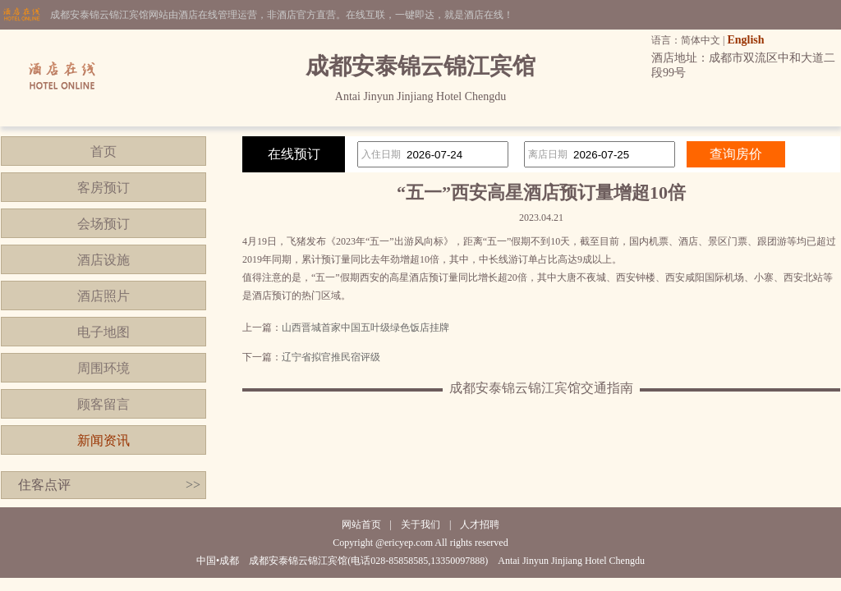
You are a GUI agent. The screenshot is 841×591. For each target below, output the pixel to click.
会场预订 (103, 224)
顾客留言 (103, 404)
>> (193, 485)
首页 (103, 151)
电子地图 (103, 332)
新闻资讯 (103, 440)
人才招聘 (479, 524)
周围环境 (103, 368)
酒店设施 (103, 260)
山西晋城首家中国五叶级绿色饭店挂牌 (365, 327)
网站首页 (361, 524)
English (745, 40)
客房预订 (103, 188)
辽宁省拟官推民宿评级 (331, 357)
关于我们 (420, 524)
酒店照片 (103, 296)
